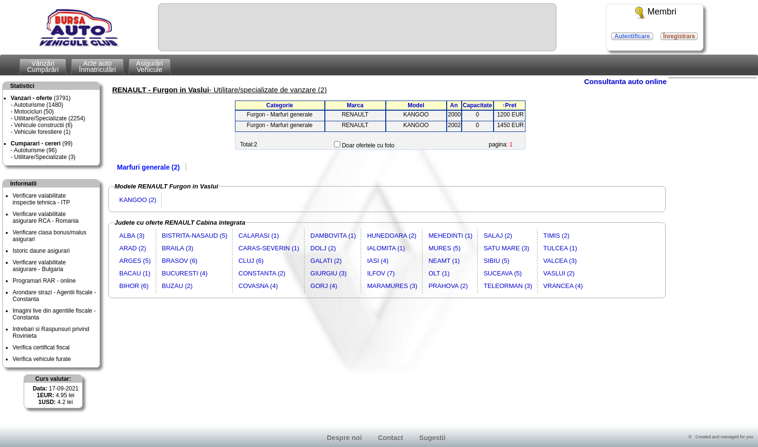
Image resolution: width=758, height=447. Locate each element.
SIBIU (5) (496, 260)
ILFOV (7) (380, 273)
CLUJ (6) (250, 260)
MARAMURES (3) (392, 285)
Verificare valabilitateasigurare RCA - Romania (46, 217)
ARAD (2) (132, 248)
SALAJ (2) (497, 235)
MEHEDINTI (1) (450, 235)
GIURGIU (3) (328, 273)
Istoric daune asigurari (41, 250)
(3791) (41, 98)
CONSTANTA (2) (261, 273)
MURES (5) (444, 248)
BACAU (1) (134, 273)
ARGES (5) (135, 260)
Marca (355, 105)
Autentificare (632, 36)
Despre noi (344, 438)
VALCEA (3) (560, 260)
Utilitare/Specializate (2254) (49, 118)
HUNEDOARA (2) (391, 235)
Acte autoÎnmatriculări (97, 66)
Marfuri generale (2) (148, 167)
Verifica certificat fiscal (41, 347)
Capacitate (477, 105)
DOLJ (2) (323, 248)
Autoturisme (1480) (38, 104)
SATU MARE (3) (506, 248)
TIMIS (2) (556, 235)
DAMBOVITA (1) (333, 235)
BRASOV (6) (180, 260)
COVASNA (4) (257, 285)
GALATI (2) (326, 260)
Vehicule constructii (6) (43, 125)
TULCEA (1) (560, 248)
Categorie (279, 105)
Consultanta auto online (625, 81)
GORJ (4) (323, 285)
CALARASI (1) (258, 235)
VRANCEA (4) (563, 285)
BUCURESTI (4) (185, 273)
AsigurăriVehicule (149, 66)
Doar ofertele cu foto (368, 145)
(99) (42, 143)
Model (416, 105)
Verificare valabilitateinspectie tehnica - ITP (41, 199)
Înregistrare (679, 36)
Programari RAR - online (44, 280)
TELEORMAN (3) (507, 285)
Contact (390, 438)
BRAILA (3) (177, 248)
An (454, 105)
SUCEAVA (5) (502, 273)
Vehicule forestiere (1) (42, 132)
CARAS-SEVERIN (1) (268, 248)
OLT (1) (439, 273)
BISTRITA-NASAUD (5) (195, 235)
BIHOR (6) (134, 285)
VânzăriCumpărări (42, 66)
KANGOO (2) (138, 199)
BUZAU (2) (177, 285)
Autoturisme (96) (35, 150)
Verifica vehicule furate (42, 359)
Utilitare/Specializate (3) (44, 157)
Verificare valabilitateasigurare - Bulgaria (39, 266)
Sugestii (432, 438)
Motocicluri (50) (34, 111)
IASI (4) (377, 260)
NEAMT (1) (444, 260)
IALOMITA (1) (386, 248)
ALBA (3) (132, 235)
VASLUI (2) (559, 273)
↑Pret (509, 105)
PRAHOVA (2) (447, 285)
